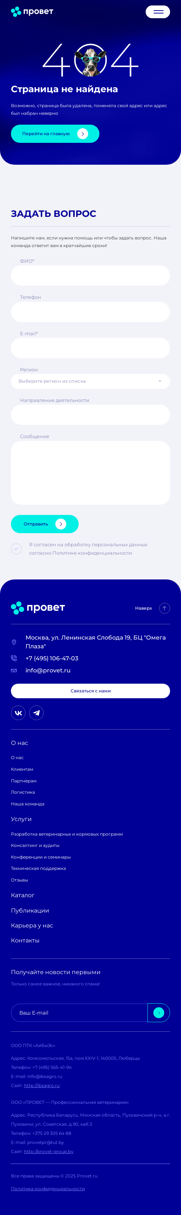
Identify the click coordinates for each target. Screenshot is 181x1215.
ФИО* (27, 261)
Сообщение (34, 436)
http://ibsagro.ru (42, 1085)
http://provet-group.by (49, 1151)
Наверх (152, 608)
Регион (29, 369)
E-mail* (29, 333)
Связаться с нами (91, 691)
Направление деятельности (54, 400)
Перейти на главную (55, 133)
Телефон (30, 297)
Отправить (45, 524)
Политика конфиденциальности (48, 1188)
